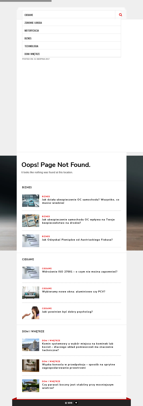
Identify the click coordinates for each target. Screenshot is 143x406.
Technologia (31, 46)
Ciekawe (28, 15)
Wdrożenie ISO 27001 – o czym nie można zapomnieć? (80, 271)
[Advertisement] (43, 108)
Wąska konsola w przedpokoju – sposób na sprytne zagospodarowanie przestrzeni (78, 366)
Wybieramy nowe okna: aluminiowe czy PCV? (73, 291)
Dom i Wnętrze (32, 54)
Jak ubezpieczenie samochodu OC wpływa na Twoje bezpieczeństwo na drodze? (78, 221)
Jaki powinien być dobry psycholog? (67, 311)
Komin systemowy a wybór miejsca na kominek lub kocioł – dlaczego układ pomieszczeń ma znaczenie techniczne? (77, 347)
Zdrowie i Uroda (33, 22)
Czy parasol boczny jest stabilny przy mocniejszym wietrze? (78, 386)
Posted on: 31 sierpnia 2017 (36, 59)
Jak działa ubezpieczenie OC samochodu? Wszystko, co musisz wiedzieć (80, 201)
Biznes (27, 38)
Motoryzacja (31, 30)
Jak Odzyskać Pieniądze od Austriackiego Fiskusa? (77, 239)
